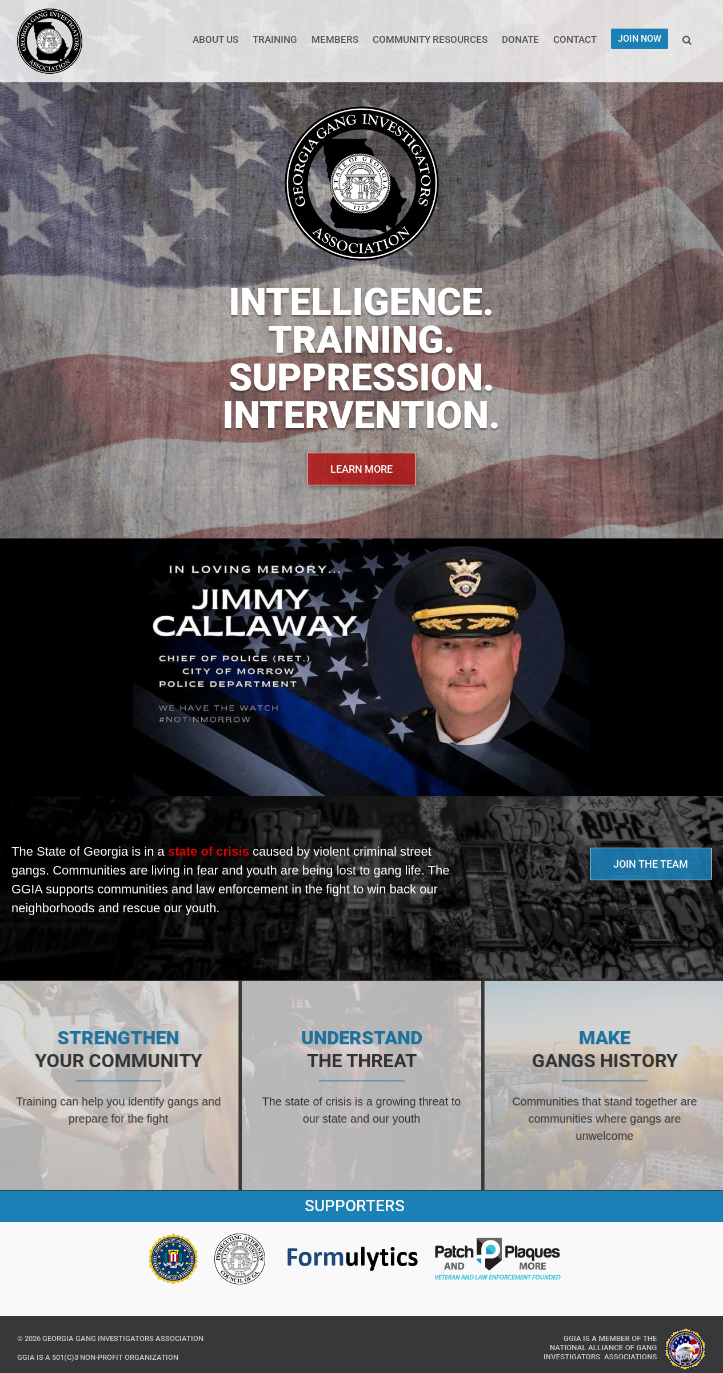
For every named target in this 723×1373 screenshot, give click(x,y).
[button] (687, 39)
